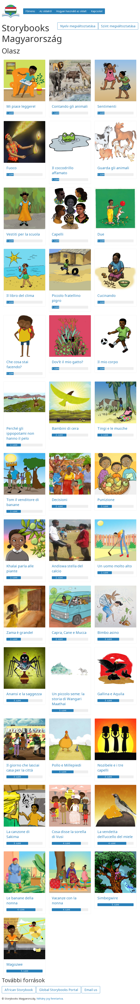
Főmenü (30, 11)
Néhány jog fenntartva (50, 998)
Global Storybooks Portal (58, 990)
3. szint (108, 639)
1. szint (10, 113)
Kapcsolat (97, 11)
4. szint (66, 843)
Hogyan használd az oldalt (71, 11)
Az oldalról (46, 11)
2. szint (13, 445)
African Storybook (19, 990)
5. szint (115, 904)
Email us (90, 990)
